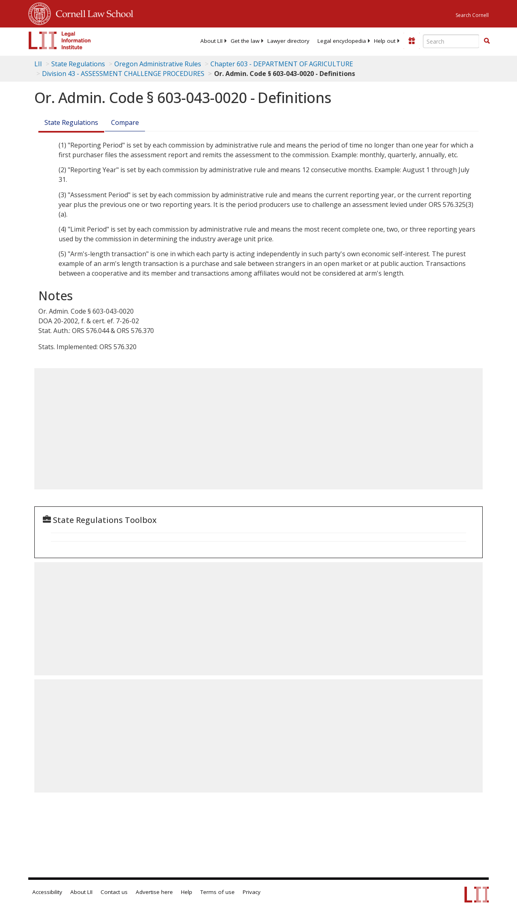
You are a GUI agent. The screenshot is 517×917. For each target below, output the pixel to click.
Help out (384, 40)
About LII (211, 40)
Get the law (245, 40)
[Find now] (486, 41)
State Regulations (78, 63)
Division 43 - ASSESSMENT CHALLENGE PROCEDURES (123, 73)
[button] (487, 41)
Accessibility (47, 892)
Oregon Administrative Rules (157, 63)
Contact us (114, 892)
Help (186, 892)
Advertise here (154, 892)
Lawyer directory (288, 40)
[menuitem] (211, 41)
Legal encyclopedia (341, 40)
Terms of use (217, 892)
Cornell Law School (92, 12)
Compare (125, 122)
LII (38, 63)
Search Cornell (472, 15)
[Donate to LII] (412, 41)
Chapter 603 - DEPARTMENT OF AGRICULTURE (281, 63)
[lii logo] (60, 40)
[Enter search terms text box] (451, 41)
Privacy (252, 892)
